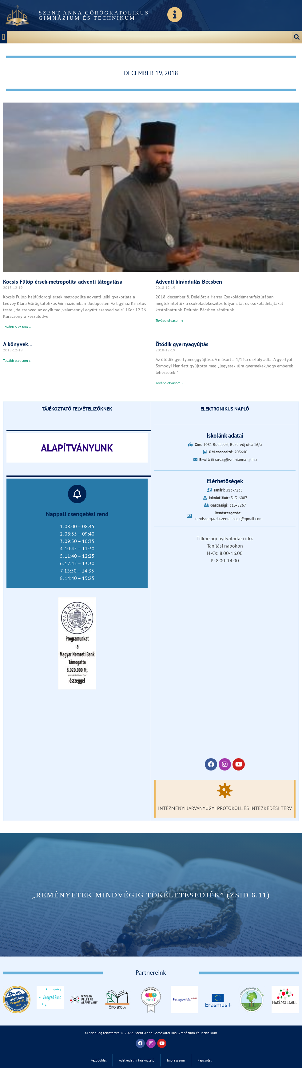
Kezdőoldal (98, 1060)
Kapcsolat (204, 1060)
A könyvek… (18, 344)
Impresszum (176, 1060)
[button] (3, 37)
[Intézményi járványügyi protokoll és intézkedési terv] (224, 790)
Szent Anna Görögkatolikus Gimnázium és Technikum (94, 15)
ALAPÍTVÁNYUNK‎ (77, 447)
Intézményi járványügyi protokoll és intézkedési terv (225, 808)
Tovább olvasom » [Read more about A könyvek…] (17, 360)
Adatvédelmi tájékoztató (136, 1060)
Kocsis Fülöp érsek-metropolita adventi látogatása (62, 281)
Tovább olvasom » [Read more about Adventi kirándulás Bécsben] (169, 320)
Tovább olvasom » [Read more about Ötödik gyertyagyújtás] (169, 383)
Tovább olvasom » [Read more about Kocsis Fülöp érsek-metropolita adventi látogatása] (17, 327)
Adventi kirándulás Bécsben (189, 281)
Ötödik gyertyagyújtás (182, 344)
